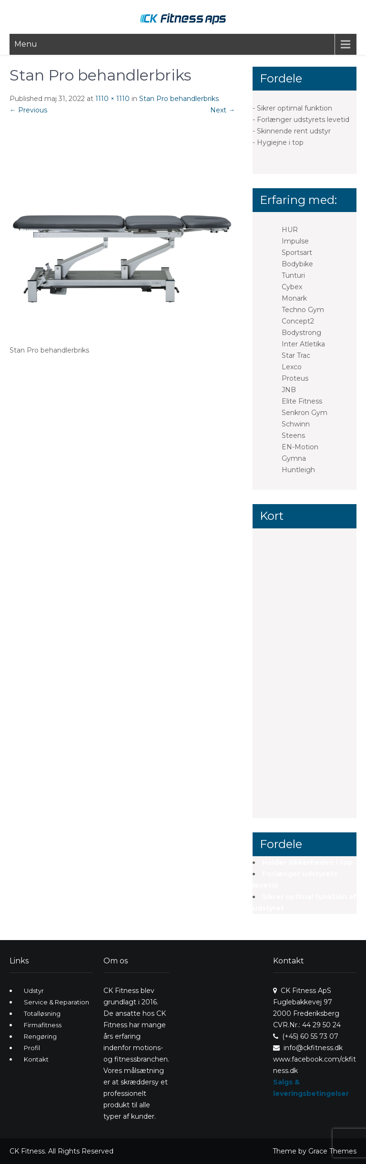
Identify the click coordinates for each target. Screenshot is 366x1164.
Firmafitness (42, 1025)
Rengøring (40, 1036)
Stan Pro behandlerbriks (179, 98)
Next (222, 110)
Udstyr (34, 990)
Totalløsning (42, 1013)
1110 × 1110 (112, 98)
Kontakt (36, 1059)
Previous (28, 110)
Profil (32, 1048)
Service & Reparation (56, 1002)
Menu (25, 44)
